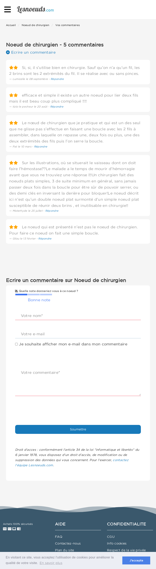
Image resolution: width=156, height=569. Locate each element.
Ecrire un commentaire (31, 52)
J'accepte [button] (136, 560)
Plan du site (64, 550)
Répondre (57, 79)
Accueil (11, 25)
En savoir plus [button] (51, 563)
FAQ (58, 536)
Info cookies (117, 543)
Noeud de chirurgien (35, 25)
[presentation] (45, 407)
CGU (111, 536)
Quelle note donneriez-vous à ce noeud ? (46, 291)
